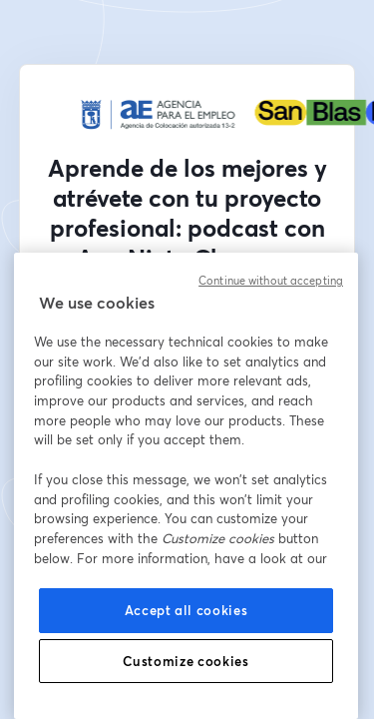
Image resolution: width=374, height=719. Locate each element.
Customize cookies (185, 661)
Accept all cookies (186, 610)
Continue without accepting (270, 281)
